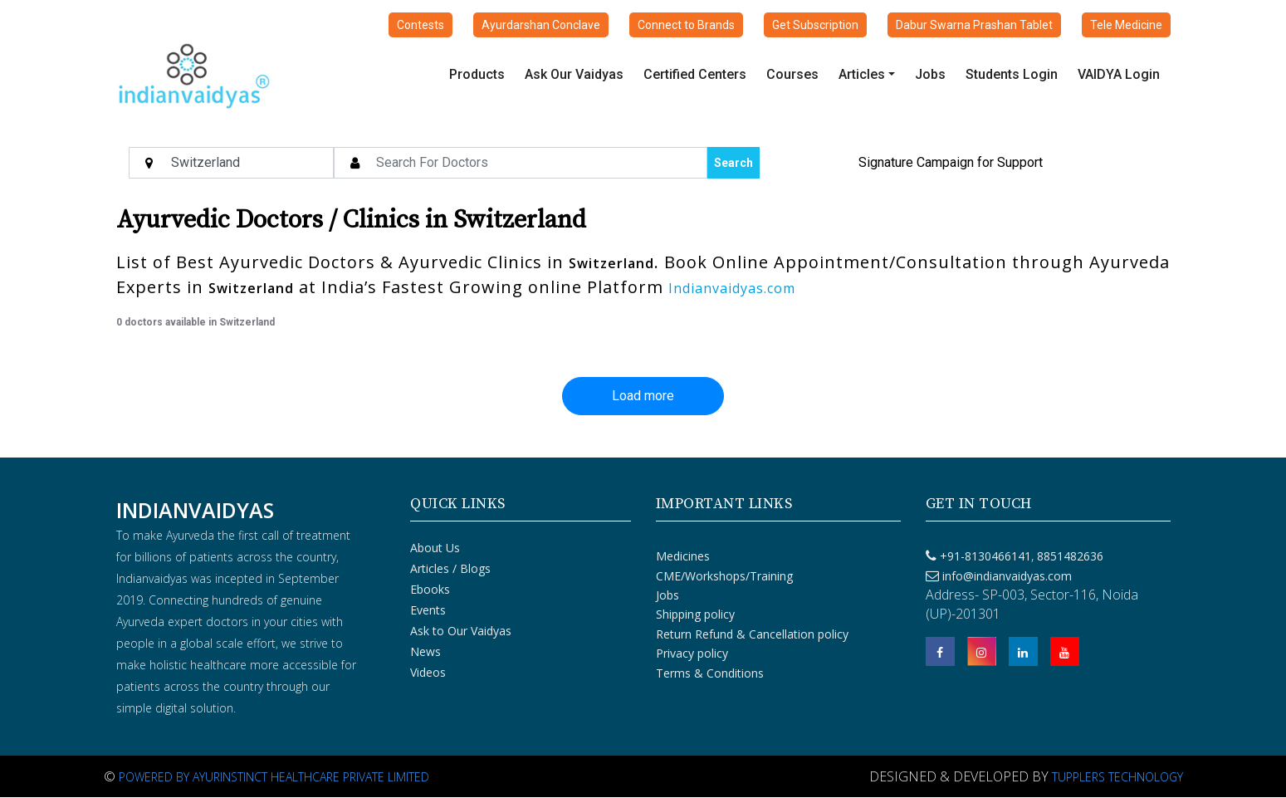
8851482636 (1068, 556)
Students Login (1012, 74)
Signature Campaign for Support (950, 162)
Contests (420, 25)
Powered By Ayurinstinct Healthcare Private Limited (274, 777)
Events (428, 610)
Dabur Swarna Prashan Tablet (974, 25)
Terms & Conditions (710, 673)
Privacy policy (692, 653)
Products (477, 74)
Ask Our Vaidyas (574, 74)
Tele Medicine (1126, 25)
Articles (862, 74)
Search (733, 162)
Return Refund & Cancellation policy (752, 634)
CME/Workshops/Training (724, 576)
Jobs (930, 74)
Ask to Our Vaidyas (460, 631)
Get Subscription (815, 25)
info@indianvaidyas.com (1007, 576)
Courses (792, 74)
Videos (428, 672)
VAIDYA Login (1119, 74)
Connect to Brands (686, 25)
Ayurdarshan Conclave (541, 25)
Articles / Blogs (450, 568)
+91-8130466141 (985, 556)
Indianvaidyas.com (731, 288)
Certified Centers (694, 74)
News (425, 651)
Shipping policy (695, 614)
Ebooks (430, 589)
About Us (435, 548)
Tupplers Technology (1117, 777)
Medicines (683, 556)
